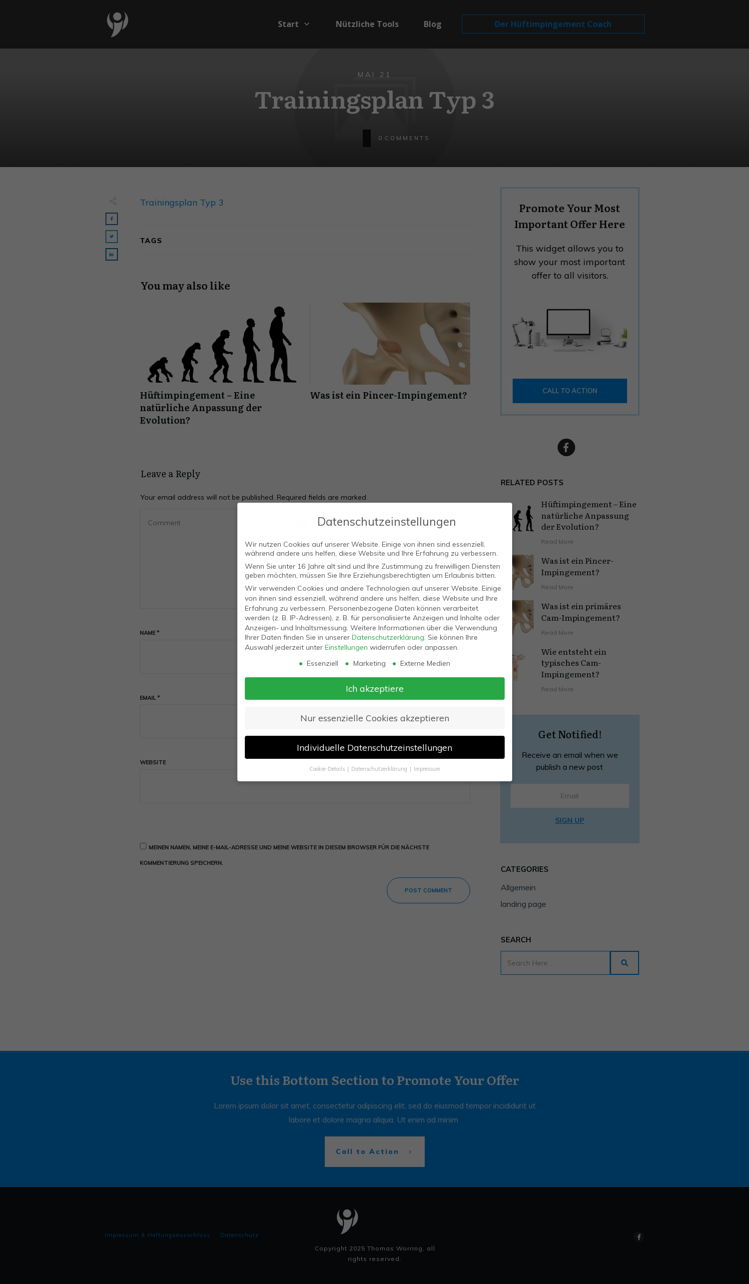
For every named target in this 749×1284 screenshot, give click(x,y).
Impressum (427, 768)
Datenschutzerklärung (388, 637)
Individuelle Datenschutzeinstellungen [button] (374, 747)
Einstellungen (346, 647)
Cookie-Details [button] (327, 768)
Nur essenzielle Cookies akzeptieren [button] (374, 717)
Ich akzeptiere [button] (375, 688)
